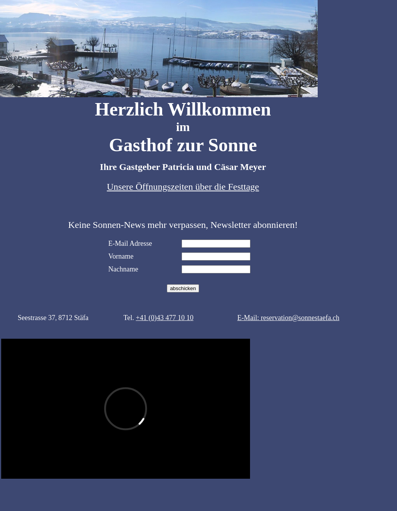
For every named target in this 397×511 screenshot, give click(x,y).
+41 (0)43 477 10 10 (164, 318)
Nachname (123, 269)
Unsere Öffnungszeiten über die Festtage (183, 187)
